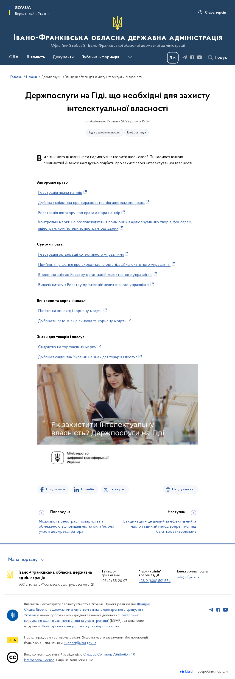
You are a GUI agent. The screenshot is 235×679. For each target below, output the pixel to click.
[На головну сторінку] (118, 32)
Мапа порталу (23, 559)
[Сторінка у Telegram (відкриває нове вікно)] (184, 57)
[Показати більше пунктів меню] (129, 57)
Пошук (221, 58)
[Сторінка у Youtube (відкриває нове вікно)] (199, 57)
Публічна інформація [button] (100, 57)
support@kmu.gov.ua (80, 643)
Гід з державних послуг (105, 132)
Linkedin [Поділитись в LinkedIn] (87, 489)
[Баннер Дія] (173, 58)
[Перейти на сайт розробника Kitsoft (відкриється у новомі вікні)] (187, 671)
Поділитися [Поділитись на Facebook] (55, 489)
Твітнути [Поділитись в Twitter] (117, 489)
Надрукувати (182, 489)
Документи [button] (63, 57)
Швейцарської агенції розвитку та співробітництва (80, 626)
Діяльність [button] (35, 57)
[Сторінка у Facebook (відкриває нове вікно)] (192, 57)
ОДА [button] (14, 57)
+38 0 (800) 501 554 (155, 581)
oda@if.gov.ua (188, 577)
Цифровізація (136, 132)
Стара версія (215, 12)
